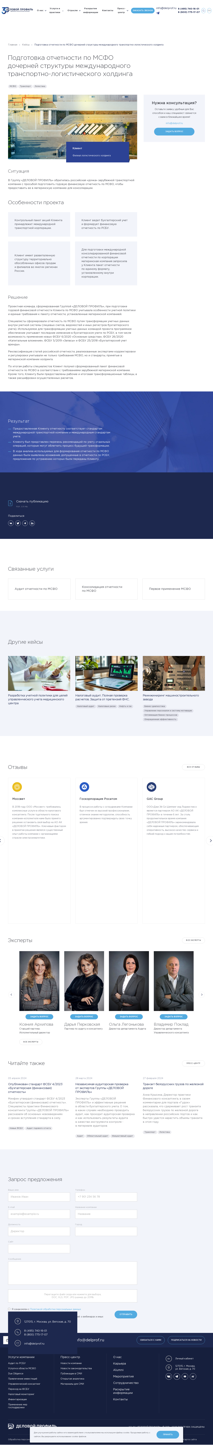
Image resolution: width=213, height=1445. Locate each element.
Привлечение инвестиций (22, 1379)
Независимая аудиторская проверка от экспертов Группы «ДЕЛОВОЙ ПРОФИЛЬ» (101, 1088)
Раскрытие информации (90, 10)
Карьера (119, 1363)
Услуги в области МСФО (22, 1369)
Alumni (118, 1370)
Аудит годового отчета (39, 1128)
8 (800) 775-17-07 (189, 12)
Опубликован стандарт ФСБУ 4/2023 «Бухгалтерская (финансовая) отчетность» (35, 1088)
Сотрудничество (126, 1383)
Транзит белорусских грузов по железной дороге (173, 1086)
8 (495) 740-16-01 (188, 9)
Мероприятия (123, 1376)
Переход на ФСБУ (18, 1389)
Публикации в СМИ (71, 1374)
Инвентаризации (17, 1399)
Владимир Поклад (171, 1024)
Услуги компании (21, 1357)
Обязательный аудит (97, 1136)
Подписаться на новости (186, 1340)
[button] (11, 994)
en (209, 10)
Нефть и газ (125, 706)
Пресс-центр (121, 10)
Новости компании (71, 1363)
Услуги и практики (54, 10)
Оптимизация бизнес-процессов (160, 715)
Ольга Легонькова (126, 1024)
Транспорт (25, 86)
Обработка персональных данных (26, 1439)
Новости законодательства (76, 1369)
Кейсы (26, 45)
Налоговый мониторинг (21, 1394)
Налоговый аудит (85, 706)
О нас (40, 10)
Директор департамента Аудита (127, 1029)
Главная (12, 45)
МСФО (13, 86)
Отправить (126, 1314)
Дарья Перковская (82, 1024)
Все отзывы (193, 767)
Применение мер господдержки (17, 1406)
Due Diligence (15, 1374)
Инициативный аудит (122, 1136)
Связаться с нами (150, 1340)
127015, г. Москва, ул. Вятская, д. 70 (180, 1367)
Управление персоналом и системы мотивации (168, 711)
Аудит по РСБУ (17, 1363)
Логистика (40, 86)
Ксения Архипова (36, 1024)
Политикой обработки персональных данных (55, 1309)
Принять (168, 1434)
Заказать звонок (143, 10)
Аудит (80, 1136)
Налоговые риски (107, 706)
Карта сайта (190, 1439)
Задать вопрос (174, 131)
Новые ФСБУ (16, 1128)
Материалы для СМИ (72, 1384)
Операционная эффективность (160, 719)
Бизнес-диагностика (154, 706)
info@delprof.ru (166, 8)
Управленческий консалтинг (24, 1384)
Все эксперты (193, 940)
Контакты (107, 10)
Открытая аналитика (72, 1379)
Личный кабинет (180, 1358)
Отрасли (72, 10)
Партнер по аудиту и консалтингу (83, 1029)
